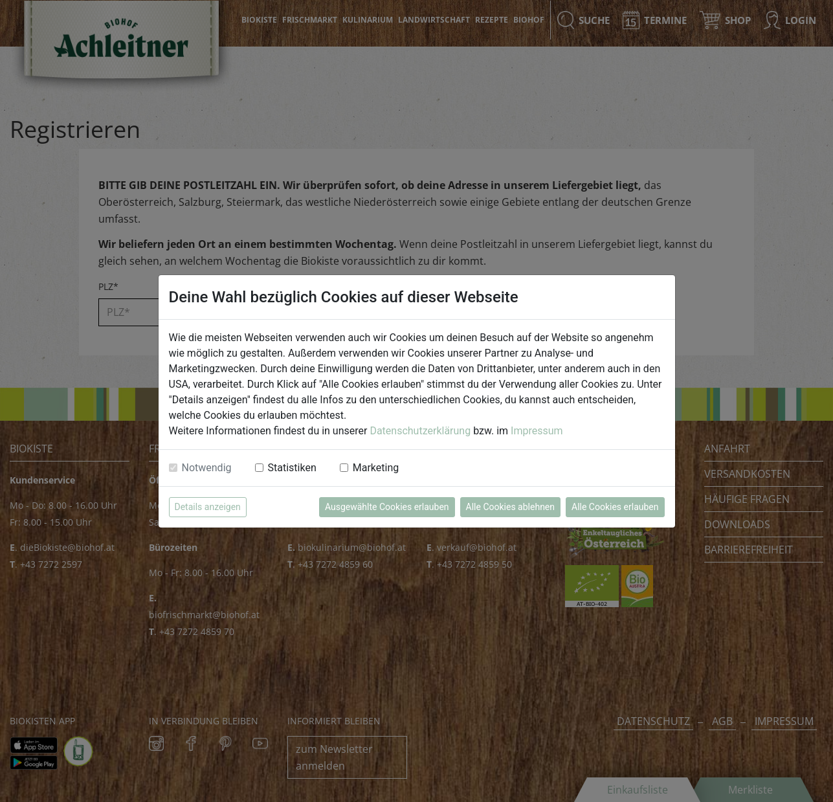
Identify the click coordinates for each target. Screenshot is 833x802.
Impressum (537, 431)
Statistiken (292, 468)
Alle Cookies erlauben (615, 507)
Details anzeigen (208, 507)
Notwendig (207, 468)
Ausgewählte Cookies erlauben (387, 507)
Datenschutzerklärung (420, 431)
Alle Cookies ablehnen (510, 507)
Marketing (376, 468)
